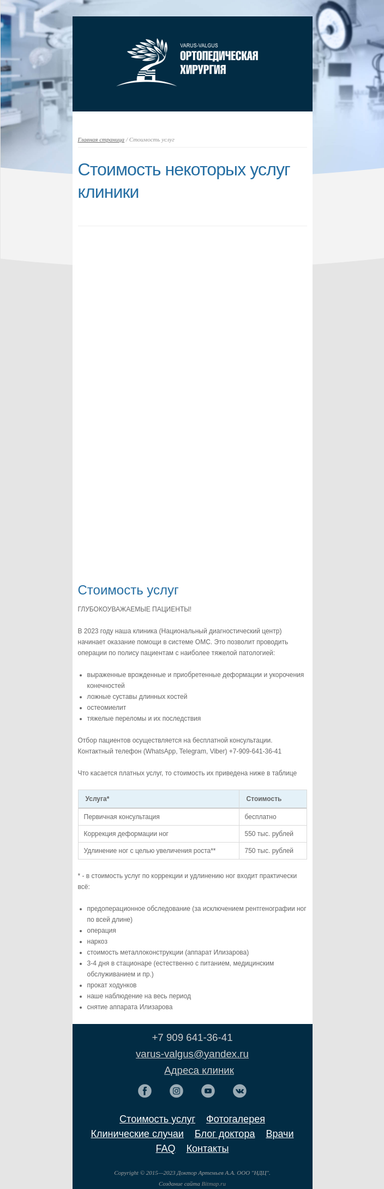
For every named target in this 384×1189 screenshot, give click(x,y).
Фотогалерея (235, 1119)
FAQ (166, 1148)
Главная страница (101, 139)
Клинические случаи (137, 1133)
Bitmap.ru (214, 1183)
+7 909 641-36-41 (192, 1037)
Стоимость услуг (157, 1119)
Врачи (279, 1133)
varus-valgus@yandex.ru (192, 1053)
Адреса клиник (199, 1070)
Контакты (208, 1148)
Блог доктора (225, 1133)
